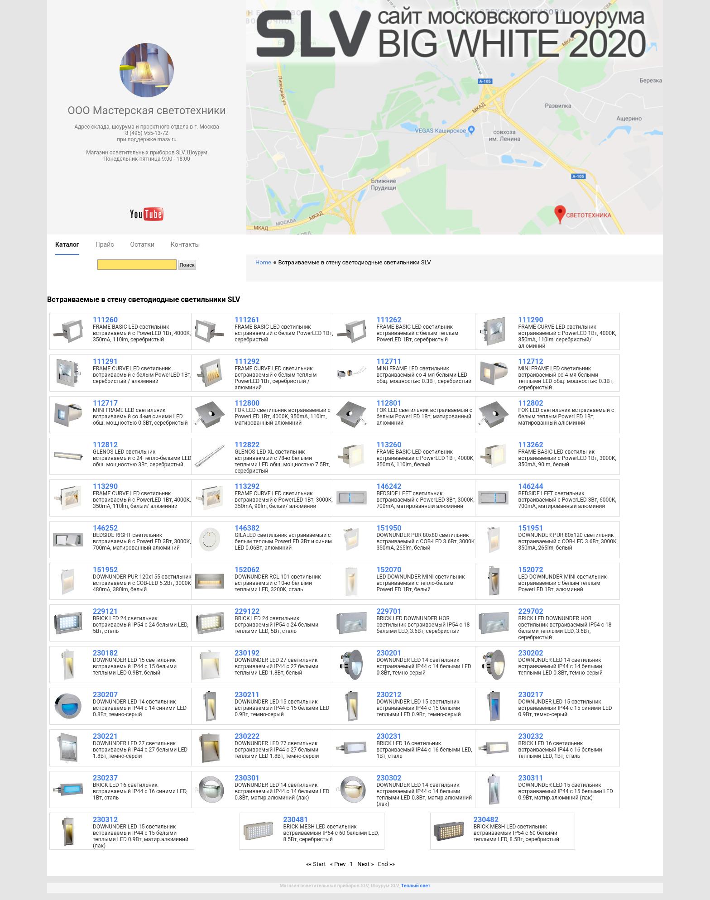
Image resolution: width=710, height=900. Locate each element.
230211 (247, 694)
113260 (388, 444)
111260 (105, 320)
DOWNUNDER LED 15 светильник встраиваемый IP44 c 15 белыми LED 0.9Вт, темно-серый (282, 708)
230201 (388, 653)
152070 (388, 569)
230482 (486, 819)
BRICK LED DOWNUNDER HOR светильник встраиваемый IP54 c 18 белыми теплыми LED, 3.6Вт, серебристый (565, 628)
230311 (530, 778)
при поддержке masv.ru (147, 139)
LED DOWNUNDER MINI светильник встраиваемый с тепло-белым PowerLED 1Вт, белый (420, 583)
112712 (530, 361)
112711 (388, 361)
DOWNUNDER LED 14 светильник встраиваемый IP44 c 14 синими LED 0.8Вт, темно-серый (140, 708)
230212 (388, 694)
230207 (105, 694)
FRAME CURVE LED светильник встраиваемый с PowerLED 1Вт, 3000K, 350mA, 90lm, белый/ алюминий (283, 499)
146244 (530, 486)
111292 (247, 361)
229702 (530, 611)
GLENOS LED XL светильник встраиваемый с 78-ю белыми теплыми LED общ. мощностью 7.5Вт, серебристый (282, 461)
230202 (530, 653)
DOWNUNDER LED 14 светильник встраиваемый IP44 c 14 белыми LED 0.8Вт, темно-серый (423, 666)
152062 (247, 569)
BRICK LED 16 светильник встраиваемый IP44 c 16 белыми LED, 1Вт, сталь (424, 749)
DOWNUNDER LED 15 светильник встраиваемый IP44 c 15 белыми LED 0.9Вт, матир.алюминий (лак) (565, 791)
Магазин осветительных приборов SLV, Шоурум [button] (146, 152)
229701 (388, 611)
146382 (247, 528)
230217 (530, 694)
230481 (295, 819)
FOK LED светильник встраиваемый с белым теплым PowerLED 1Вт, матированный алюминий (566, 416)
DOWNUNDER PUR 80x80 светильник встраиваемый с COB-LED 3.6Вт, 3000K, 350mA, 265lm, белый (425, 541)
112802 (530, 403)
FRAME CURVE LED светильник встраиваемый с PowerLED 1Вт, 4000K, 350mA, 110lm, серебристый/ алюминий (567, 336)
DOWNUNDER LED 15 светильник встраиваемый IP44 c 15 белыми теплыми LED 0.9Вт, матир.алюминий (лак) (140, 836)
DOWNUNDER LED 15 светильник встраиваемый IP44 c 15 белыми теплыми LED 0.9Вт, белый (135, 666)
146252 (105, 528)
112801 (388, 403)
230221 (105, 736)
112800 (247, 403)
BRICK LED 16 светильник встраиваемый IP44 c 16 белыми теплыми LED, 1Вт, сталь (560, 749)
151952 (105, 569)
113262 (530, 444)
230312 (105, 819)
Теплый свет (416, 886)
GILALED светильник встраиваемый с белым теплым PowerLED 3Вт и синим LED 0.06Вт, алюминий (283, 541)
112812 (105, 444)
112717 (105, 403)
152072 (530, 569)
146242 (388, 486)
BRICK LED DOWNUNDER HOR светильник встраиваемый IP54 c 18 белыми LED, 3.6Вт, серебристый (423, 624)
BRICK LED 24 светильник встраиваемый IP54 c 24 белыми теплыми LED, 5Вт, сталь (276, 624)
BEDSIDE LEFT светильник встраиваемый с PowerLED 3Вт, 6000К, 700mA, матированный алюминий (567, 499)
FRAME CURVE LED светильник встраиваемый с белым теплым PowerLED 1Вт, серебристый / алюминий (276, 378)
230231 (388, 736)
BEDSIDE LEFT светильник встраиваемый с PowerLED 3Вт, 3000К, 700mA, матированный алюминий (425, 499)
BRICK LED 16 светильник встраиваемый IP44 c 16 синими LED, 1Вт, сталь (140, 791)
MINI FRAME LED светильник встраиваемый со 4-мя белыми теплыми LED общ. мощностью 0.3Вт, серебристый (566, 378)
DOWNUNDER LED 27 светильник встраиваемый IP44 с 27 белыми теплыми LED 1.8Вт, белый (276, 666)
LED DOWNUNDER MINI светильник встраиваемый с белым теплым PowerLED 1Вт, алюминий (562, 583)
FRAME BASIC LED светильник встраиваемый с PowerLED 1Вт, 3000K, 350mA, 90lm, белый (567, 458)
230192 (247, 653)
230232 (530, 736)
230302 (388, 778)
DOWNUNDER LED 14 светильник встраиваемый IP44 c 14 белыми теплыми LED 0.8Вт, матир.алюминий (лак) (424, 794)
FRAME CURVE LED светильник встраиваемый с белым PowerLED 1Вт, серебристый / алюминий (142, 374)
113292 (247, 486)
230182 (105, 653)
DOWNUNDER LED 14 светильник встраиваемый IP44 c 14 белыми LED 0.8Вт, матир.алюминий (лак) (282, 791)
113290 (105, 486)
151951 (530, 528)
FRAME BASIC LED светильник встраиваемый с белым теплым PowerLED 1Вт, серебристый (417, 333)
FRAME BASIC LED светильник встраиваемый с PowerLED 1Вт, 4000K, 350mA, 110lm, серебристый (142, 333)
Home (263, 262)
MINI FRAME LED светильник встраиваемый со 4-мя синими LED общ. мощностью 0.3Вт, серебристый (140, 416)
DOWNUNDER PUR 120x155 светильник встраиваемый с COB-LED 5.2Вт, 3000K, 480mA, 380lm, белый (142, 583)
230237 (105, 778)
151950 (388, 528)
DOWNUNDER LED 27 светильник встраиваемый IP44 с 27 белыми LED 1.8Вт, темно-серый (140, 749)
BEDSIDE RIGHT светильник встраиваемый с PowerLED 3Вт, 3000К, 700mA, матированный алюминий (142, 541)
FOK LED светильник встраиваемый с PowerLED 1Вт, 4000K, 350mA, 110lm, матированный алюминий (283, 416)
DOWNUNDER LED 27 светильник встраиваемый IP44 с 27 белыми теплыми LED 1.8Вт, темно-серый (277, 749)
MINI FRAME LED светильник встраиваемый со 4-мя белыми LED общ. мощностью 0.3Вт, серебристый (423, 374)
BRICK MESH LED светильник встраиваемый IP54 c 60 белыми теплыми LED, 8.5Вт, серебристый (516, 833)
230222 (247, 736)
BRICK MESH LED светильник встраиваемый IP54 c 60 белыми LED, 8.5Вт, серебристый (331, 833)
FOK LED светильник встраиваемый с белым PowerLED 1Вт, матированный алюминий (424, 416)
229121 (105, 611)
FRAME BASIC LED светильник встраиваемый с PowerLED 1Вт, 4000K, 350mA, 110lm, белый (425, 458)
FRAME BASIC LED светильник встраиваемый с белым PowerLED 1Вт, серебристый (284, 333)
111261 (247, 320)
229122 (247, 611)
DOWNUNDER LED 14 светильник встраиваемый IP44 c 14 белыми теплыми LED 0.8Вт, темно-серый (560, 666)
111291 (105, 361)
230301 (247, 778)
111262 (388, 320)
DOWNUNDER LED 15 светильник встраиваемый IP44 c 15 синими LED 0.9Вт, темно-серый (565, 708)
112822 (247, 444)
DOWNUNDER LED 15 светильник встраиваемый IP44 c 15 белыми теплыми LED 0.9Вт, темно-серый (418, 708)
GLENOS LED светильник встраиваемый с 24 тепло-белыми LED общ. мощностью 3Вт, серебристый (142, 458)
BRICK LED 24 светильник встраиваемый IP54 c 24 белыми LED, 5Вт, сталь (140, 624)
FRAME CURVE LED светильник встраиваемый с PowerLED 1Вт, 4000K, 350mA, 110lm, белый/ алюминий (142, 499)
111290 (530, 320)
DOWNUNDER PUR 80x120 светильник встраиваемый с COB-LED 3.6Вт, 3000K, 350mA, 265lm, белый (568, 541)
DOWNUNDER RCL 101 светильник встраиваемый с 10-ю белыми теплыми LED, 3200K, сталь (278, 583)
